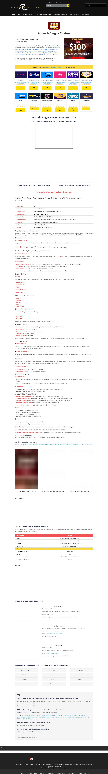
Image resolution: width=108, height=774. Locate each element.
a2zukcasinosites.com (29, 737)
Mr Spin (79, 729)
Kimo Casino (39, 53)
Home (40, 737)
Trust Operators (85, 14)
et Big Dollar (28, 394)
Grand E (42, 49)
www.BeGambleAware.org (54, 721)
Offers (86, 108)
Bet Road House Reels (69, 394)
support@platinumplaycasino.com (54, 591)
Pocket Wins (71, 729)
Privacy (54, 737)
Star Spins (43, 729)
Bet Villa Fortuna (57, 394)
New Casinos (74, 737)
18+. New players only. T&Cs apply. (21, 82)
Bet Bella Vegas (23, 51)
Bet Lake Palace (48, 54)
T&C (50, 737)
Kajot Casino (46, 53)
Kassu (54, 51)
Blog (19, 14)
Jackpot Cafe (72, 731)
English (88, 5)
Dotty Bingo (36, 731)
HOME (13, 14)
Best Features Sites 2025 (59, 14)
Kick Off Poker (31, 53)
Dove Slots (63, 731)
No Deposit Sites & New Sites (43, 14)
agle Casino (47, 49)
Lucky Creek (28, 49)
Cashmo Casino (53, 731)
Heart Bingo (22, 729)
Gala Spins (51, 729)
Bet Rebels (78, 394)
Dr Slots (44, 731)
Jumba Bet (21, 49)
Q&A (80, 737)
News (58, 737)
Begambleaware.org (21, 83)
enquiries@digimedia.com (52, 612)
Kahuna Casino (54, 53)
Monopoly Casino (32, 729)
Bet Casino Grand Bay (43, 51)
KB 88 (50, 51)
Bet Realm (90, 394)
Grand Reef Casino (20, 54)
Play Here (21, 88)
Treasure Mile (35, 49)
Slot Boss (86, 729)
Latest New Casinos (74, 14)
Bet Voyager (39, 54)
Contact (45, 737)
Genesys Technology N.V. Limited (54, 67)
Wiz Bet (24, 53)
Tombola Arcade (61, 729)
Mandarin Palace (72, 671)
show (7, 703)
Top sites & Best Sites (27, 14)
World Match (18, 53)
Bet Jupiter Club (32, 51)
